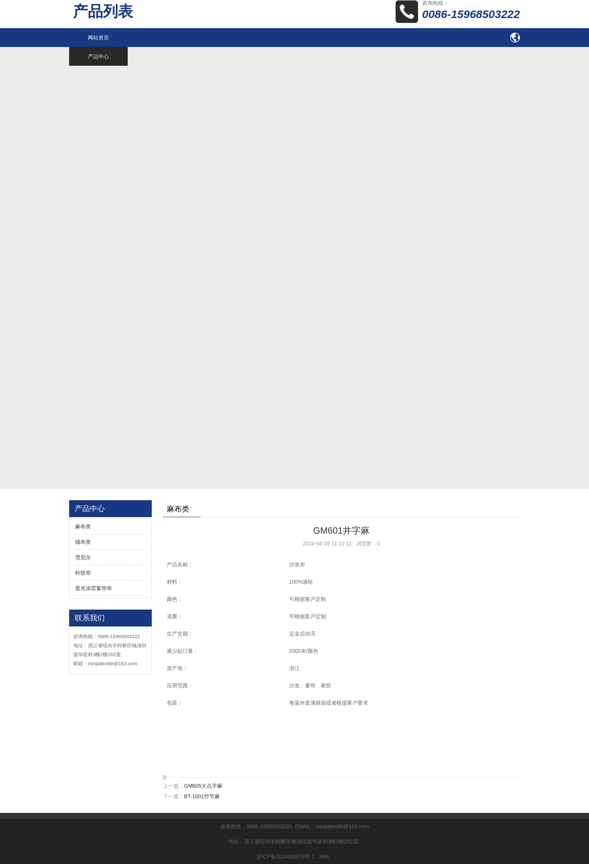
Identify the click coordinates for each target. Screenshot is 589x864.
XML (324, 856)
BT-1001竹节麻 (202, 796)
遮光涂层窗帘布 (93, 588)
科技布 (83, 573)
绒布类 (83, 542)
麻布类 (83, 527)
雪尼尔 (83, 557)
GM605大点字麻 (203, 786)
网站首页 (98, 38)
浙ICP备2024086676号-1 (285, 856)
